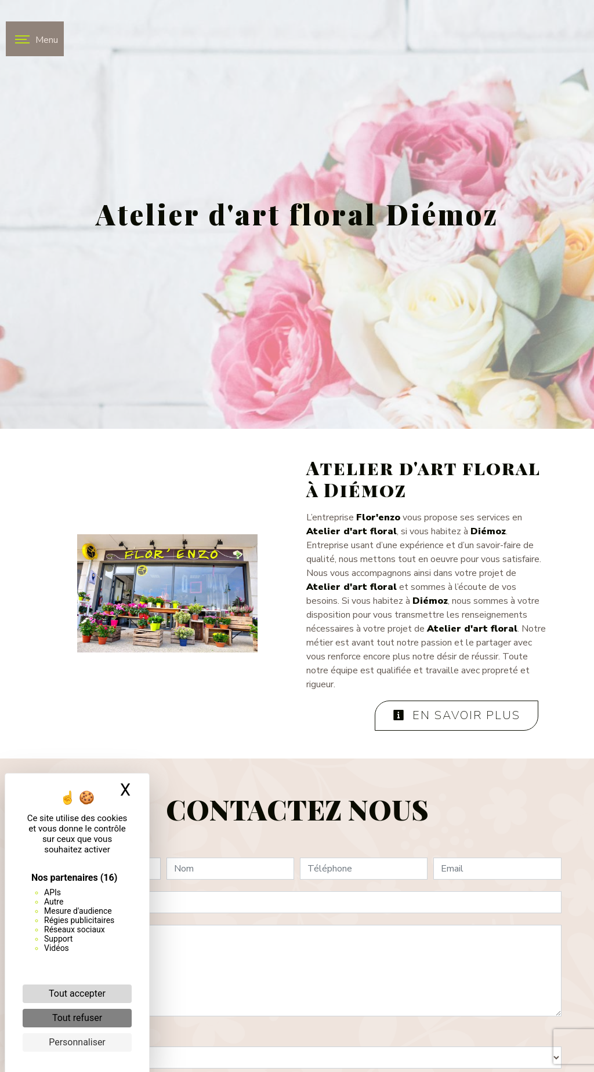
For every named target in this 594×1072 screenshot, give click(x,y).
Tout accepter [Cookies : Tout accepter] (77, 993)
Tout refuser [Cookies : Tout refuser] (77, 1017)
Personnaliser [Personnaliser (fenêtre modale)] (77, 1042)
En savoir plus (456, 715)
